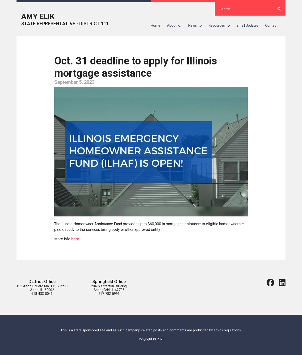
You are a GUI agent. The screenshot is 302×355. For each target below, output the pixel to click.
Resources (221, 25)
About (176, 25)
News (196, 25)
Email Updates (247, 26)
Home (155, 26)
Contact (271, 26)
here (75, 239)
